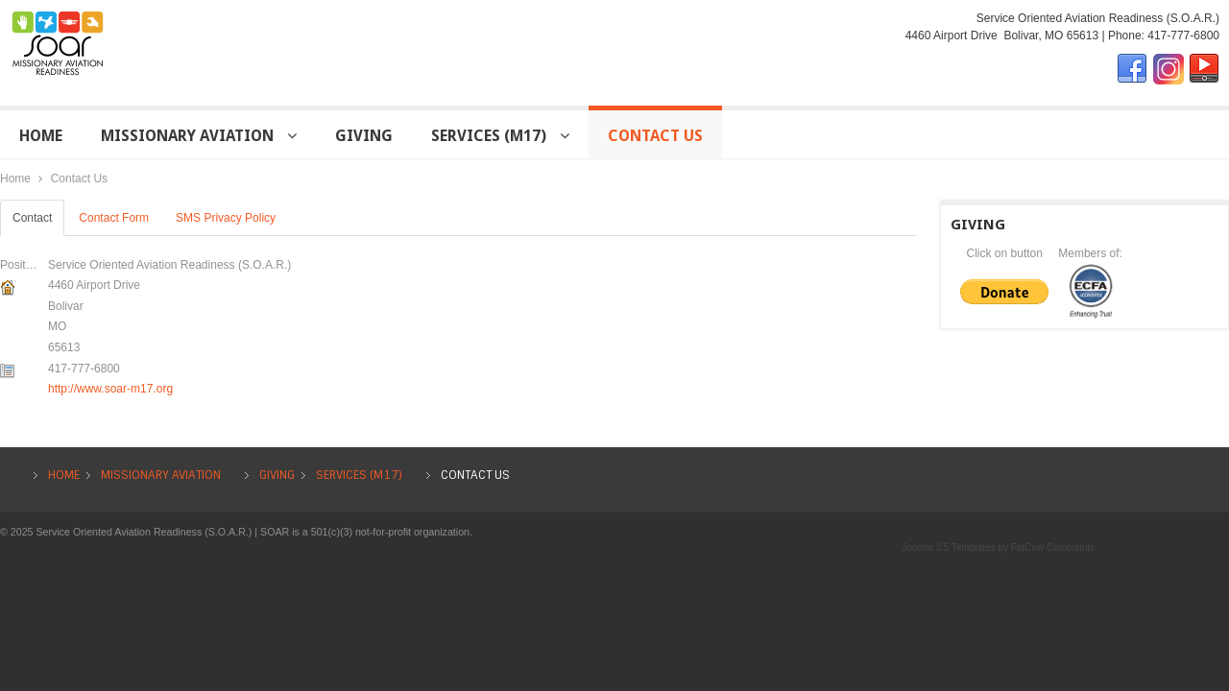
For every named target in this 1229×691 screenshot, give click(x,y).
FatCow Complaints (1053, 547)
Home (15, 178)
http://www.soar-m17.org (110, 388)
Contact (32, 218)
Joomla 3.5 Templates (949, 547)
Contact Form (114, 218)
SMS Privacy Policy (226, 218)
